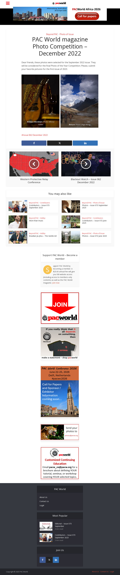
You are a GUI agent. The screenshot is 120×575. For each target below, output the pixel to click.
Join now (55, 283)
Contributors (45, 203)
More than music (36, 220)
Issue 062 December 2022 (35, 135)
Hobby (42, 218)
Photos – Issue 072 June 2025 (94, 236)
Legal (42, 505)
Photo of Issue (67, 34)
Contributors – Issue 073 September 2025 (39, 206)
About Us (43, 497)
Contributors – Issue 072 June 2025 (94, 221)
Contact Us (44, 501)
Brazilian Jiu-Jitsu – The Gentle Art (43, 236)
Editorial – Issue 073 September (63, 524)
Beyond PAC (52, 34)
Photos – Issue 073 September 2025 (95, 206)
